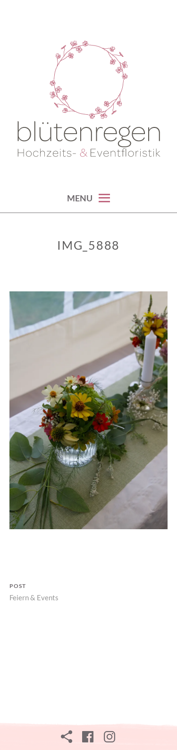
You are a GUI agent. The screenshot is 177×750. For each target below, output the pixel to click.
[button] (89, 100)
